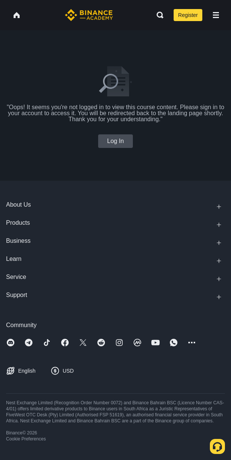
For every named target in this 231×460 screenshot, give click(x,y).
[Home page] (89, 15)
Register (188, 15)
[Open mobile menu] (216, 15)
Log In (115, 141)
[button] (215, 15)
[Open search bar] (158, 15)
